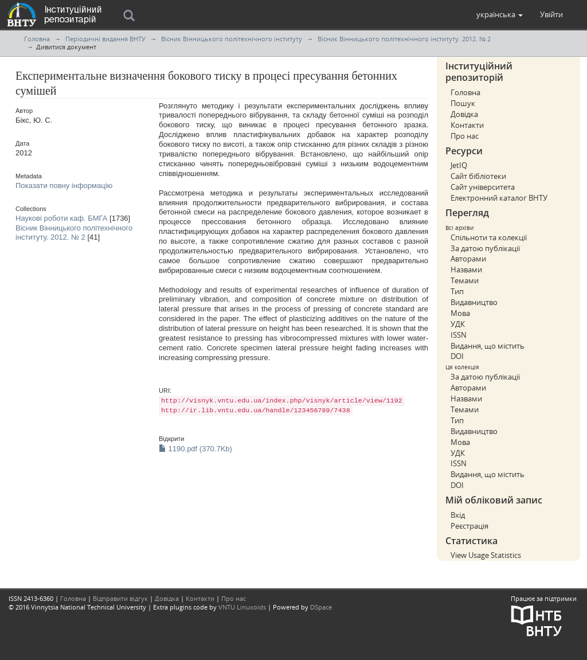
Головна (37, 38)
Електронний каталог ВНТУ (499, 198)
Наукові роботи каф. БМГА (61, 218)
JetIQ (459, 165)
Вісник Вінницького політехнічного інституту (231, 38)
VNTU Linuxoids (242, 607)
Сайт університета (483, 187)
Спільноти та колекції (489, 237)
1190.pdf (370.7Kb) (195, 448)
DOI (457, 356)
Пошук (463, 103)
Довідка (464, 114)
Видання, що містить (488, 346)
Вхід (458, 515)
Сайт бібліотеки (478, 176)
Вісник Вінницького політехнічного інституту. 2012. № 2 (404, 38)
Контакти (467, 125)
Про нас (465, 136)
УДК (458, 324)
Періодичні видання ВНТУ (105, 38)
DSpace (321, 607)
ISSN (459, 335)
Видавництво (474, 302)
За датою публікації (485, 248)
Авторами (468, 258)
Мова (460, 313)
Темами (465, 280)
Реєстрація (469, 526)
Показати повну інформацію (63, 185)
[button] (499, 14)
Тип (457, 291)
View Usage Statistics (486, 555)
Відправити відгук (120, 598)
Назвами (466, 269)
